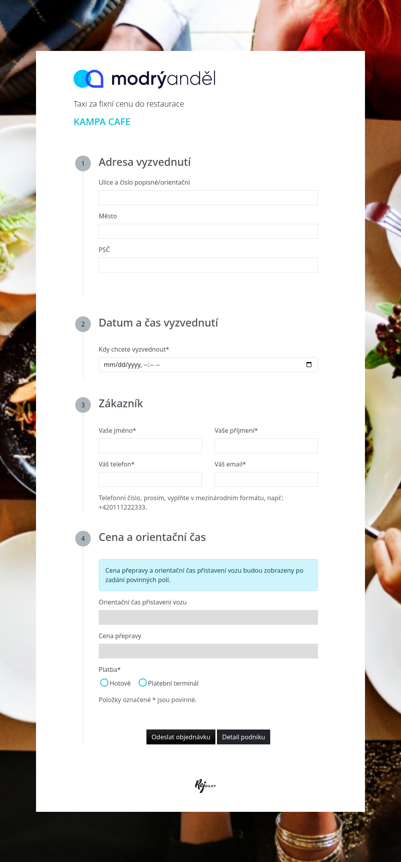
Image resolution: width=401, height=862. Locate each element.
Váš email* (230, 464)
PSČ (104, 249)
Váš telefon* (117, 464)
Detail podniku (243, 737)
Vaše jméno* (117, 430)
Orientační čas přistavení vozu (143, 602)
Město (108, 216)
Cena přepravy (120, 636)
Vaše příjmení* (236, 430)
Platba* (110, 669)
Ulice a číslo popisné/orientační (144, 182)
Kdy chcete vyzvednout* (134, 349)
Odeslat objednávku (181, 737)
